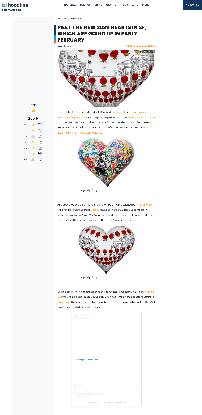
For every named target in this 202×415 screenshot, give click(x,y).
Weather (111, 4)
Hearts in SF (118, 112)
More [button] (145, 4)
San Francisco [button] (11, 10)
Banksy (95, 210)
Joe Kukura (64, 46)
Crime (98, 4)
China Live (63, 302)
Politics (85, 4)
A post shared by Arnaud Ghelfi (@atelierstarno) (106, 402)
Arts (135, 4)
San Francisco (74, 19)
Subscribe (192, 4)
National (70, 4)
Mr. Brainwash (144, 205)
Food (124, 4)
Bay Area (61, 19)
